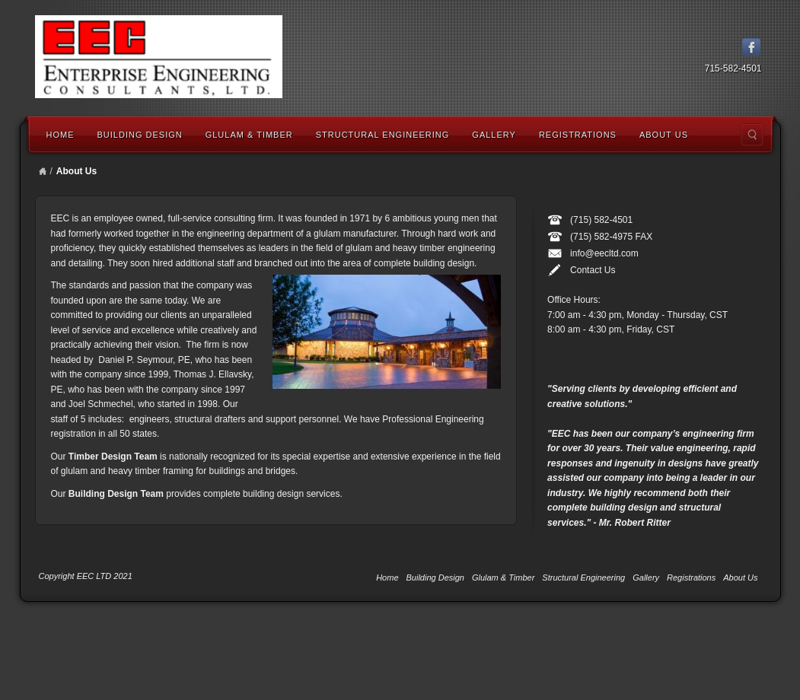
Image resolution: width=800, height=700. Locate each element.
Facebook (751, 47)
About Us (663, 134)
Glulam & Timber (249, 134)
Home (60, 134)
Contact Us (592, 270)
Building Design (140, 134)
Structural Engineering (383, 134)
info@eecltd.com (604, 253)
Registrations (578, 134)
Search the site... (752, 134)
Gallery (494, 134)
